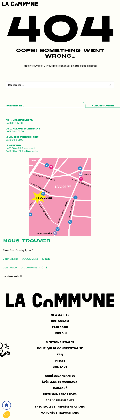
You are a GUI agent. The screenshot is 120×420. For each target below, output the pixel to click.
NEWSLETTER (60, 315)
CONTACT (60, 367)
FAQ (60, 354)
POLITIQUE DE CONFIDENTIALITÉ (60, 348)
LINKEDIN (60, 333)
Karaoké (60, 388)
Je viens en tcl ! (12, 276)
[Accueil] (6, 405)
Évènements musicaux (60, 382)
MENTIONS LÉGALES (60, 342)
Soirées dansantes (60, 376)
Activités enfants (60, 400)
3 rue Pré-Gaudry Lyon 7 (18, 250)
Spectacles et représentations (60, 406)
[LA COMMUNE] (20, 4)
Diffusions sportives (60, 394)
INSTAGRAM (60, 321)
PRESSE (60, 361)
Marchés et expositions (60, 413)
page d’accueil (88, 65)
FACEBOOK (60, 327)
